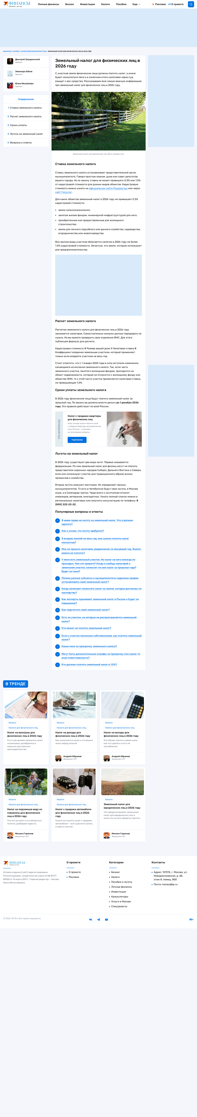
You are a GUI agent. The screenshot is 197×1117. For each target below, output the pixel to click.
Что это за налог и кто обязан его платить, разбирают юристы (24, 822)
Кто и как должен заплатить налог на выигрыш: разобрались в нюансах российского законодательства (25, 745)
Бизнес (69, 4)
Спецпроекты (119, 906)
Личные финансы (48, 4)
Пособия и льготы (121, 881)
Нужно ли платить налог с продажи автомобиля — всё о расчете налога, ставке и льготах (74, 823)
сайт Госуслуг (63, 192)
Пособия (121, 4)
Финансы (7, 51)
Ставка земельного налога (26, 107)
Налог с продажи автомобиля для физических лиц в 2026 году (73, 813)
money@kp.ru (170, 884)
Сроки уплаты (18, 125)
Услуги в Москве (121, 901)
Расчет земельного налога (25, 116)
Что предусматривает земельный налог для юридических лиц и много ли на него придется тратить (122, 815)
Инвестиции (87, 4)
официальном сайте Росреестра (108, 188)
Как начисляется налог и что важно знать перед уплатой (74, 742)
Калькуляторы (119, 896)
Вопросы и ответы (21, 142)
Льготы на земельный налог (26, 133)
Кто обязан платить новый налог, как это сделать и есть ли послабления (121, 743)
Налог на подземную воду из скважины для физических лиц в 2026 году (24, 813)
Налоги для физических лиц (33, 51)
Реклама (160, 4)
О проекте (177, 4)
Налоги (105, 4)
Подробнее (77, 440)
